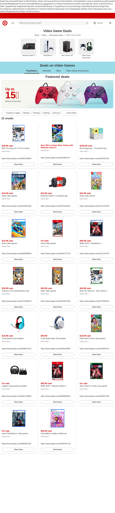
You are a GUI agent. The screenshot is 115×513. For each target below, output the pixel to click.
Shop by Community (68, 6)
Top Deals (55, 9)
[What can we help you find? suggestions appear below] (53, 23)
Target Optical (81, 6)
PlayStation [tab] (31, 71)
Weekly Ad (79, 9)
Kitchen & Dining (73, 1)
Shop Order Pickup (90, 9)
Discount (56, 113)
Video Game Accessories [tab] (77, 71)
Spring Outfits (11, 9)
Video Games (81, 4)
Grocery (103, 1)
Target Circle (25, 11)
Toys (65, 4)
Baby (10, 4)
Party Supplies (18, 6)
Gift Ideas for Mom (22, 1)
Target (36, 35)
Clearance (96, 6)
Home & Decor (60, 1)
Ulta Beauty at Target (51, 6)
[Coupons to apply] (11, 112)
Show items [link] (18, 164)
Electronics (71, 4)
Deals (89, 6)
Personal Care (23, 4)
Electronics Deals (56, 35)
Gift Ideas (27, 6)
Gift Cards (35, 6)
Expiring (46, 113)
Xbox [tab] (58, 71)
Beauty (15, 4)
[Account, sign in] (99, 23)
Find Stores (35, 11)
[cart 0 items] (110, 23)
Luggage (45, 4)
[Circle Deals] (70, 112)
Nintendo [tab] (47, 71)
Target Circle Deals (67, 9)
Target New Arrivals (7, 1)
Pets (41, 6)
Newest (26, 113)
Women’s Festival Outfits (41, 9)
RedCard (16, 11)
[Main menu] (12, 23)
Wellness (38, 4)
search (87, 23)
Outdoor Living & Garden (90, 1)
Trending (36, 113)
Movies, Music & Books (96, 4)
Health (31, 4)
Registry (10, 11)
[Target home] (5, 23)
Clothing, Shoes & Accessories (42, 1)
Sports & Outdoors (56, 4)
